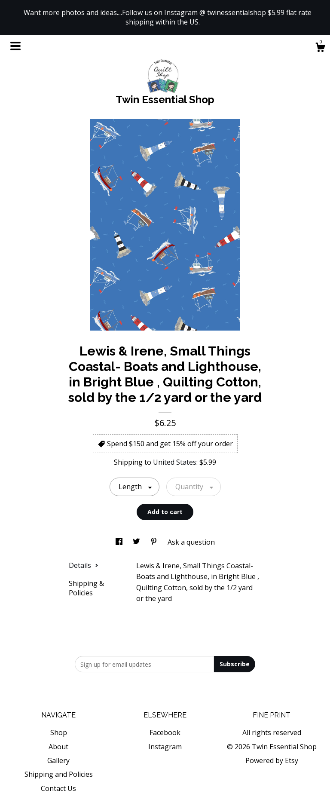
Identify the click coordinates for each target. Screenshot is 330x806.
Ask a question (191, 542)
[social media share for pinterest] (154, 542)
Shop (58, 732)
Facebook (165, 732)
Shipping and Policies (58, 774)
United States (174, 462)
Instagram (165, 746)
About (58, 746)
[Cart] (320, 48)
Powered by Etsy (271, 760)
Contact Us (58, 788)
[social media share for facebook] (120, 542)
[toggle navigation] (15, 46)
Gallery (58, 760)
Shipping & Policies (86, 588)
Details (83, 565)
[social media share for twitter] (137, 542)
